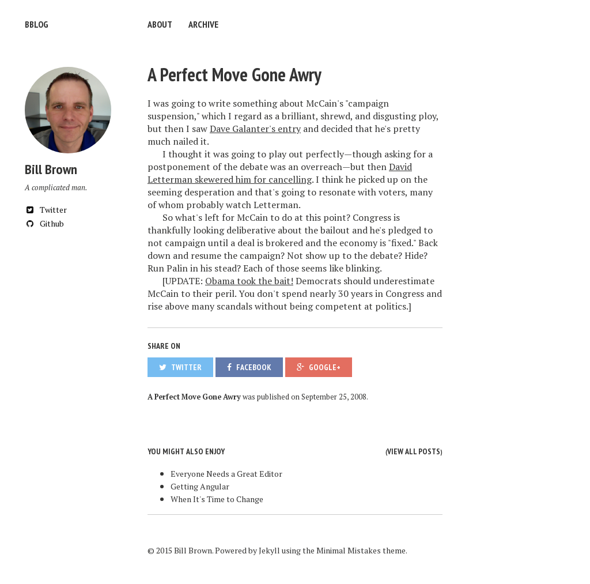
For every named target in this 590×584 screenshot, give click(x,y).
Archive (203, 24)
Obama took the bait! (249, 280)
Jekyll (269, 550)
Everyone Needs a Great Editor (226, 473)
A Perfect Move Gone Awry (235, 74)
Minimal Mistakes (348, 550)
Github (44, 223)
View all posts (413, 451)
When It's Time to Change (217, 498)
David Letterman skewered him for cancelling (280, 173)
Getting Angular (200, 486)
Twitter (46, 209)
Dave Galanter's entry (255, 128)
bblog (36, 24)
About (160, 24)
